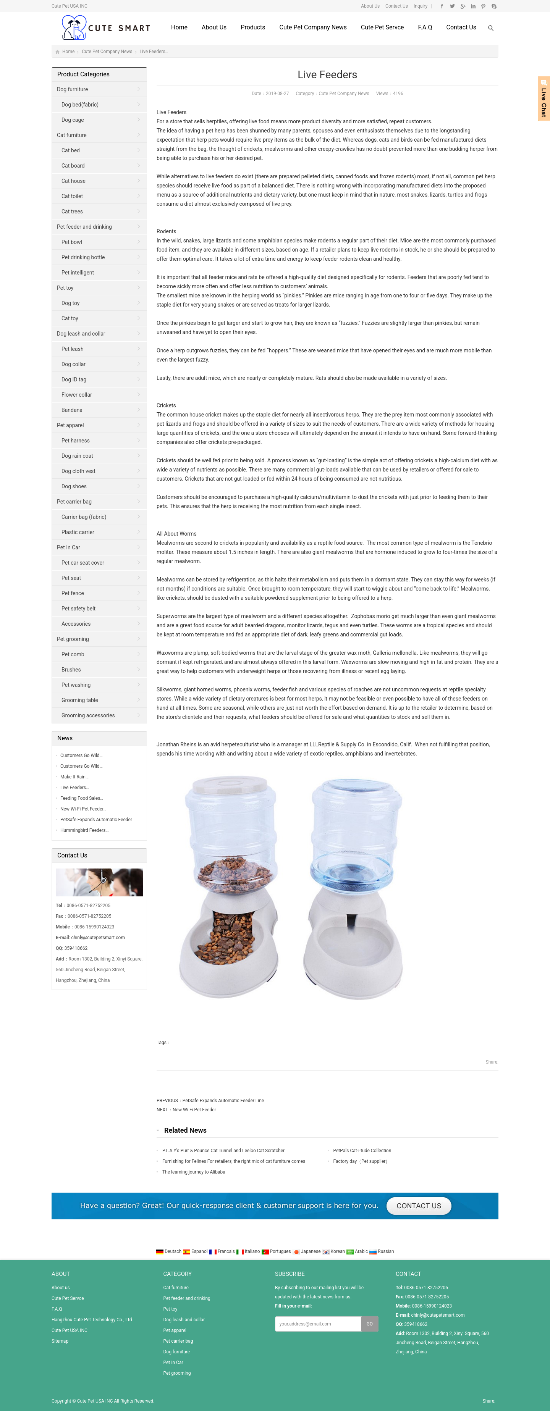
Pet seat (71, 578)
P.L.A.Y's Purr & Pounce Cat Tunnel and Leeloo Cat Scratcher (223, 1150)
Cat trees (72, 211)
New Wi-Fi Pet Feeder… (83, 809)
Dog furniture (72, 89)
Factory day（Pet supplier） (361, 1161)
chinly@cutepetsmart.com (98, 937)
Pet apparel (70, 425)
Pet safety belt (78, 608)
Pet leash (72, 349)
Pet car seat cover (82, 563)
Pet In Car (68, 547)
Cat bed (70, 150)
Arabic (357, 1251)
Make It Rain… (74, 777)
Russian (381, 1251)
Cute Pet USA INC (69, 1330)
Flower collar (76, 395)
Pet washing (76, 685)
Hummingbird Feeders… (84, 830)
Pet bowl (71, 242)
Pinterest (483, 6)
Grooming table (79, 700)
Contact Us (396, 6)
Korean (334, 1251)
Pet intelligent (77, 273)
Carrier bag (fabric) (84, 517)
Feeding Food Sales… (81, 798)
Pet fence (72, 593)
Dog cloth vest (78, 471)
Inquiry (419, 6)
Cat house (73, 181)
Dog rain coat (77, 456)
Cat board (73, 166)
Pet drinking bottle (83, 257)
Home (179, 27)
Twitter (452, 6)
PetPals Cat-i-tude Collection (362, 1150)
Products (253, 27)
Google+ (462, 6)
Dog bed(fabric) (80, 105)
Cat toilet (72, 196)
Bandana (71, 410)
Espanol (196, 1251)
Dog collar (73, 364)
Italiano (248, 1251)
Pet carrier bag (74, 502)
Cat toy (69, 318)
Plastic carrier (77, 532)
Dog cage (72, 120)
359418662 (75, 948)
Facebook (442, 6)
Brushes (71, 670)
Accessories (76, 624)
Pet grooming (73, 639)
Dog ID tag (73, 379)
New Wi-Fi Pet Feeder (194, 1109)
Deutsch (169, 1251)
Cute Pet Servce (382, 27)
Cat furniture (72, 135)
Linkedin (473, 6)
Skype (493, 6)
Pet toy (65, 288)
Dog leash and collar (81, 334)
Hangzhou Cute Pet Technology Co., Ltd (92, 1319)
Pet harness (75, 441)
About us (214, 27)
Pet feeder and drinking (84, 227)
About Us (370, 6)
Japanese (307, 1251)
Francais (222, 1251)
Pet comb (72, 654)
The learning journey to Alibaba (193, 1172)
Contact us (461, 27)
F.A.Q (425, 27)
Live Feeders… (74, 787)
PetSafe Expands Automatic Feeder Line (223, 1100)
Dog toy (70, 303)
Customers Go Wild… (81, 755)
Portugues (276, 1251)
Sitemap (60, 1341)
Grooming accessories (88, 715)
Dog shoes (74, 486)
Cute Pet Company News (312, 27)
